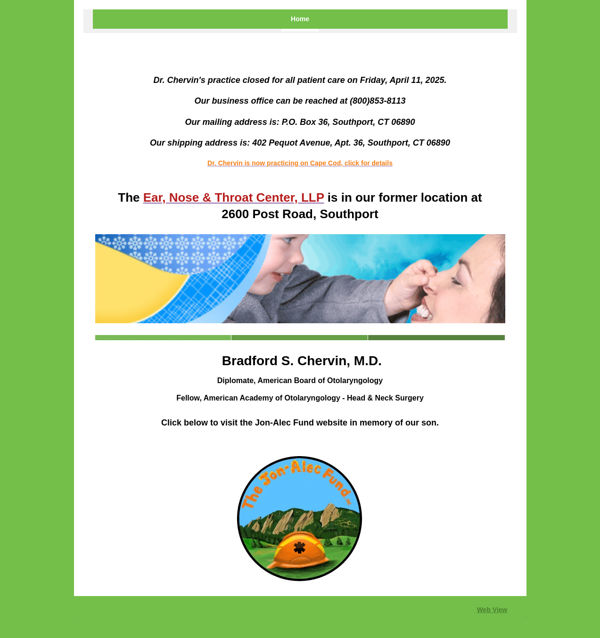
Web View (492, 609)
